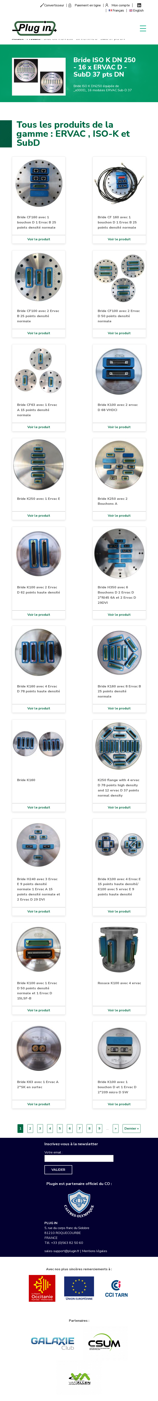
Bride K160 (26, 780)
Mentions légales (94, 1251)
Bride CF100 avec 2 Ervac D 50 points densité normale (119, 316)
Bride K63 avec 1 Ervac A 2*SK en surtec (37, 1084)
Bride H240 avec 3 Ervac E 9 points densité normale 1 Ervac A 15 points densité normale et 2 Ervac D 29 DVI (38, 889)
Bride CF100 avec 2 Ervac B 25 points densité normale (38, 316)
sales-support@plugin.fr (61, 1251)
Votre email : (53, 1152)
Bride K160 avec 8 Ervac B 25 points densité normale (119, 691)
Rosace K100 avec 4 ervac (119, 983)
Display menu (143, 28)
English (138, 10)
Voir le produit (38, 239)
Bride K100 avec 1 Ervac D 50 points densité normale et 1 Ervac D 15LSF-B (37, 991)
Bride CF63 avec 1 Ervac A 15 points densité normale (37, 409)
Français (118, 10)
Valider (58, 1169)
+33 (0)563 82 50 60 (67, 1243)
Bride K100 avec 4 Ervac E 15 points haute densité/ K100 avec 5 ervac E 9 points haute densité (119, 887)
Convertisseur (54, 5)
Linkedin (139, 5)
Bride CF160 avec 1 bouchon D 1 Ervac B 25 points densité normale (36, 222)
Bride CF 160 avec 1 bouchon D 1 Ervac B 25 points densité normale (117, 222)
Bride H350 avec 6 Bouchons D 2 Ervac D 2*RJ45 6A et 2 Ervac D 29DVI (117, 595)
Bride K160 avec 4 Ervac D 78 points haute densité (38, 689)
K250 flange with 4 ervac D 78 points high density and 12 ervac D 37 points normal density (118, 788)
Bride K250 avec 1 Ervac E (38, 498)
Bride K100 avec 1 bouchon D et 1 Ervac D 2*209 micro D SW (117, 1087)
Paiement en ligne (88, 5)
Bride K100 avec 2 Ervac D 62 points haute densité (38, 590)
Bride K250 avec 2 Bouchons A (113, 501)
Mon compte (121, 5)
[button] (38, 76)
